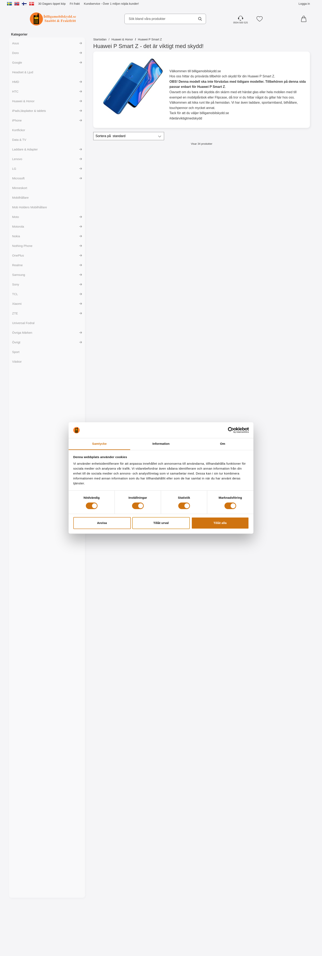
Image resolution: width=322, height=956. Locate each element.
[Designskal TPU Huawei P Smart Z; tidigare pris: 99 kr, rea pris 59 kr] (283, 450)
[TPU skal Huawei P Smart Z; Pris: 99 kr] (119, 361)
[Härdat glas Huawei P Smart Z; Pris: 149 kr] (119, 273)
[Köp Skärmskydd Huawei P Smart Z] (229, 315)
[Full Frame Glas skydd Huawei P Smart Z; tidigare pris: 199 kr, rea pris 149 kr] (174, 273)
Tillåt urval (161, 523)
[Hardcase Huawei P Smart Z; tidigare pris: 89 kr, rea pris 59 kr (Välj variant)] (283, 361)
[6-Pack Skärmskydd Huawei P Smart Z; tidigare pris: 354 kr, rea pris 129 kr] (283, 273)
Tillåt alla (220, 523)
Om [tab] (222, 443)
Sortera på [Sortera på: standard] (110, 136)
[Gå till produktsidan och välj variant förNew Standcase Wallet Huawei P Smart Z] (229, 226)
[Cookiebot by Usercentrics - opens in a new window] (231, 430)
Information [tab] (161, 443)
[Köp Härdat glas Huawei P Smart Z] (119, 315)
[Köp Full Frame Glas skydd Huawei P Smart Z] (174, 315)
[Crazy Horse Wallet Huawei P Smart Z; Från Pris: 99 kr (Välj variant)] (283, 185)
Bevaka (283, 579)
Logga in (304, 3)
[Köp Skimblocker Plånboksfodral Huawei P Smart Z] (119, 226)
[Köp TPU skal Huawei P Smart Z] (119, 403)
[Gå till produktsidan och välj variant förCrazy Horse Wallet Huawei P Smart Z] (283, 226)
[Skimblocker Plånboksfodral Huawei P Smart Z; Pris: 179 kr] (119, 185)
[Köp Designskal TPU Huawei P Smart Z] (283, 491)
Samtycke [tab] (99, 443)
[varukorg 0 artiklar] (305, 19)
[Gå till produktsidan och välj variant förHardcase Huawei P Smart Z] (283, 403)
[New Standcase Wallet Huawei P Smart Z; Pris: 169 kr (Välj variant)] (229, 185)
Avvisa (102, 523)
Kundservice (92, 3)
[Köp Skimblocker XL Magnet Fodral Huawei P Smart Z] (174, 226)
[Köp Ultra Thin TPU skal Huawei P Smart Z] (229, 403)
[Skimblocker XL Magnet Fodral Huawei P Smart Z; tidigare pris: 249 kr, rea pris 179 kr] (174, 185)
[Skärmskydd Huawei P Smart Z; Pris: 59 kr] (229, 273)
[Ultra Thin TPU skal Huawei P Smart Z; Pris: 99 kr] (229, 361)
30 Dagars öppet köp (52, 3)
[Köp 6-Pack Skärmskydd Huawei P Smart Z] (283, 315)
